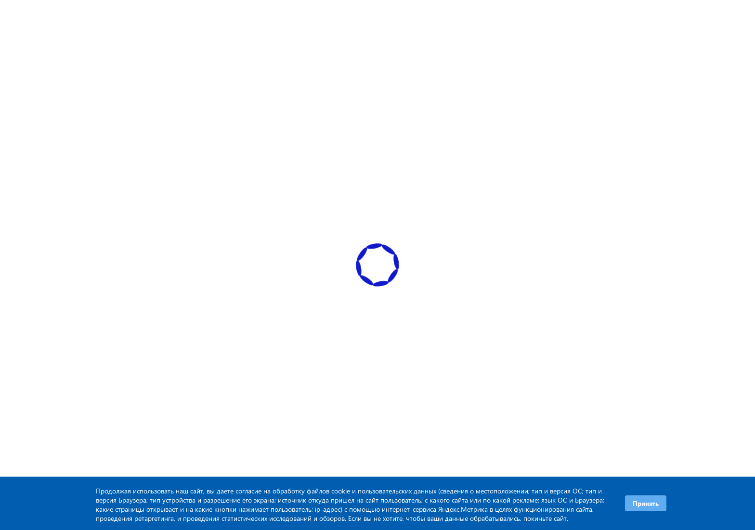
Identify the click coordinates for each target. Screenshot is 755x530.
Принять (646, 503)
